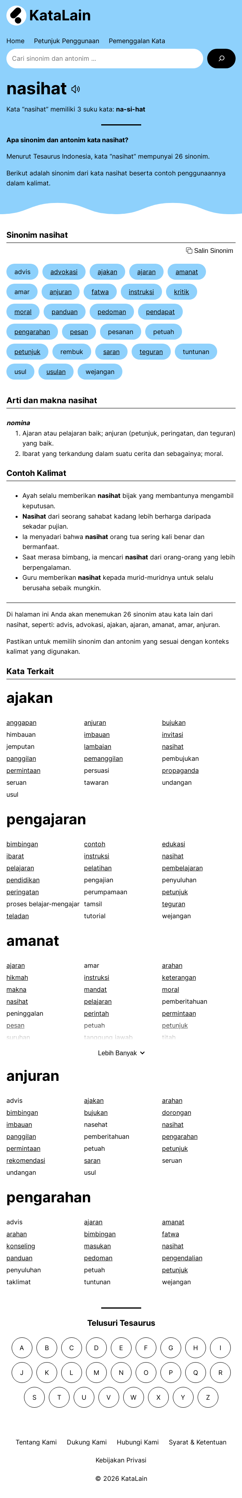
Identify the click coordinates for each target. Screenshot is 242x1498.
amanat (187, 272)
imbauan (97, 734)
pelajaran (20, 868)
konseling (20, 1246)
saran (111, 352)
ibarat (15, 856)
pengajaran (46, 819)
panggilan (21, 758)
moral (23, 312)
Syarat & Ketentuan (197, 1442)
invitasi (172, 734)
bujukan (174, 722)
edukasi (173, 844)
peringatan (22, 892)
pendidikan (23, 880)
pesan (79, 332)
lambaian (97, 746)
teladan (17, 916)
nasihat (173, 746)
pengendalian (182, 1258)
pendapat (160, 312)
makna (16, 989)
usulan (56, 372)
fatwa (100, 292)
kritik (181, 292)
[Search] (221, 58)
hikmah (17, 977)
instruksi (141, 292)
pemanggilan (103, 758)
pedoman (112, 312)
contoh (94, 844)
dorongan (176, 1112)
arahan (172, 965)
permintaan (23, 770)
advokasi (64, 272)
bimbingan (22, 844)
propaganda (180, 770)
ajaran (146, 272)
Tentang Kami (36, 1442)
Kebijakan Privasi (121, 1460)
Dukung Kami (87, 1442)
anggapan (21, 722)
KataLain (60, 15)
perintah (96, 1013)
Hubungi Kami (138, 1442)
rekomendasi (25, 1160)
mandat (95, 989)
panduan (65, 312)
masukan (97, 1246)
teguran (151, 352)
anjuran (61, 292)
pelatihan (98, 868)
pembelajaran (182, 868)
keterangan (179, 977)
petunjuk (27, 352)
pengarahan (32, 332)
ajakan (107, 272)
